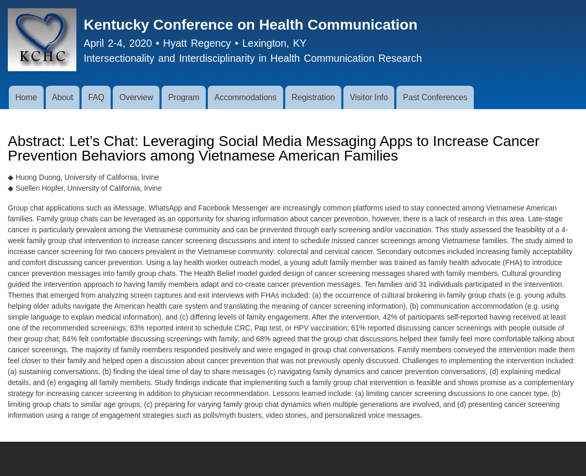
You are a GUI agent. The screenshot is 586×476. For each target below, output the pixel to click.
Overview (136, 97)
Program (183, 97)
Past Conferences (435, 97)
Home (26, 97)
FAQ (96, 97)
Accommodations (246, 97)
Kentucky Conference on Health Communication (251, 25)
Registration (313, 97)
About (62, 97)
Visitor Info (369, 97)
